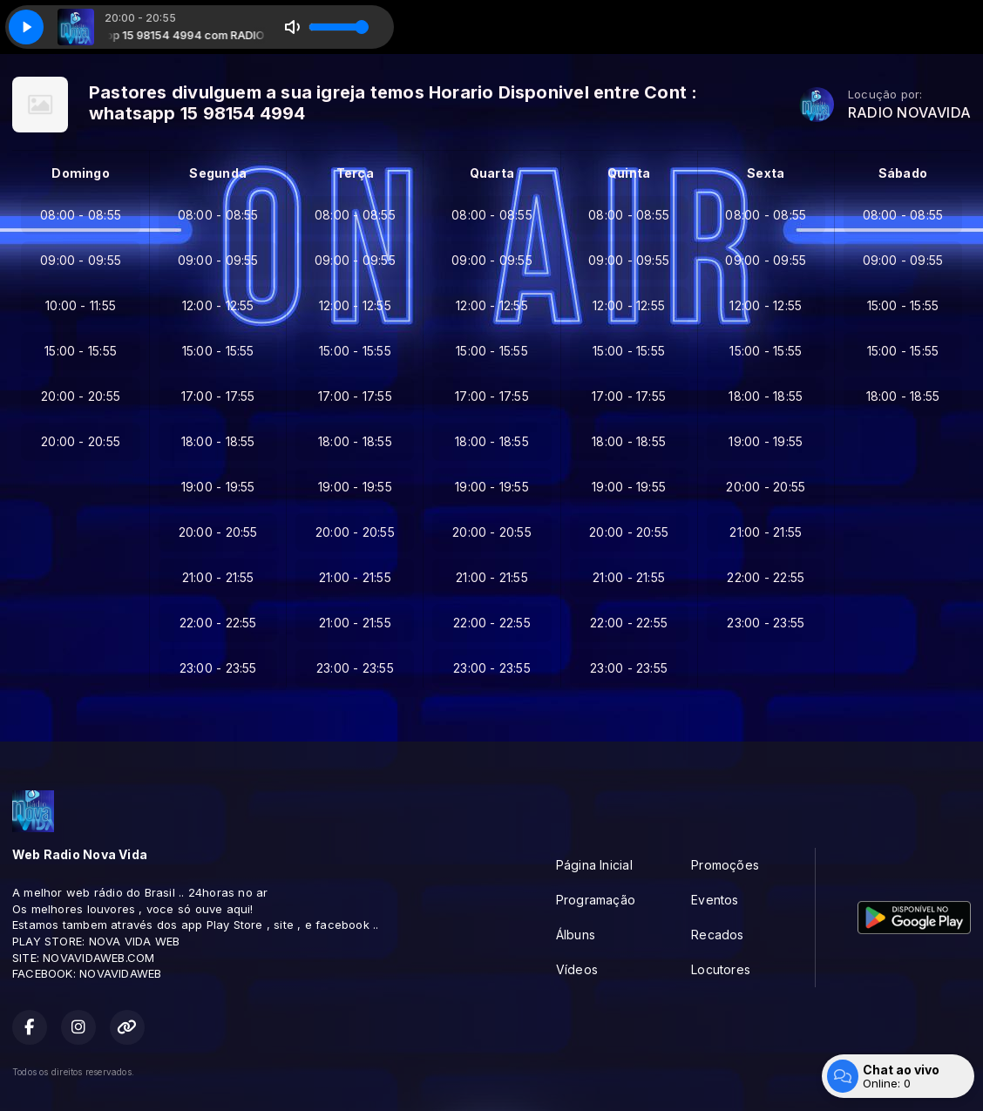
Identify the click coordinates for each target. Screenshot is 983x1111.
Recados (717, 934)
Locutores (720, 969)
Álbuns (575, 934)
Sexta (765, 173)
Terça (355, 173)
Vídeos (577, 969)
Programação (595, 899)
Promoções (725, 864)
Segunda (217, 173)
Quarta (492, 173)
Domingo (80, 173)
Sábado (902, 173)
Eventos (714, 899)
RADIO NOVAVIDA (909, 113)
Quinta (628, 173)
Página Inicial (594, 864)
